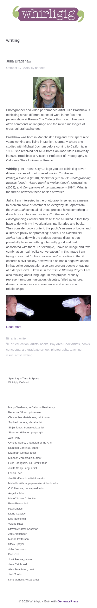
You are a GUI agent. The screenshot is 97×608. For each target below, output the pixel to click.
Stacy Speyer (16, 544)
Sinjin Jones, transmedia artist (26, 427)
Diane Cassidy (17, 513)
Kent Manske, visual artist (23, 579)
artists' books (39, 344)
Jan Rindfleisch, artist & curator (26, 478)
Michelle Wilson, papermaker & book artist (33, 483)
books (86, 344)
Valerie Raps (15, 523)
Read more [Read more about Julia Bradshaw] (13, 327)
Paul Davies (15, 508)
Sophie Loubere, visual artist (25, 422)
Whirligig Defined (18, 382)
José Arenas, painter (20, 559)
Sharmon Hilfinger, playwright (25, 432)
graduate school (38, 349)
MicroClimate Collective (22, 498)
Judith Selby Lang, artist (22, 468)
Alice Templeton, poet (21, 569)
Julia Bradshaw (18, 61)
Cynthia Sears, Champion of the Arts (30, 442)
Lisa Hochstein (17, 518)
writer (23, 338)
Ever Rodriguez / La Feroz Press (27, 462)
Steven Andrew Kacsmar (23, 528)
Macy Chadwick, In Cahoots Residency (31, 407)
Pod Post (13, 554)
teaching (76, 349)
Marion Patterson (18, 539)
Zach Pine (14, 437)
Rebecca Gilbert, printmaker (25, 412)
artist (14, 338)
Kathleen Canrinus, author (23, 447)
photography (59, 349)
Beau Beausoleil (18, 503)
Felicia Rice (15, 473)
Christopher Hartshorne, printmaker (29, 417)
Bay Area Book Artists (65, 344)
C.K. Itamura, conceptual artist (26, 488)
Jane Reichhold (17, 564)
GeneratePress (68, 601)
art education (20, 344)
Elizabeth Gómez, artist (22, 452)
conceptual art (16, 349)
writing (27, 355)
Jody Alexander (17, 533)
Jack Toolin (14, 574)
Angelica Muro (16, 493)
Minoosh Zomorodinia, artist (24, 457)
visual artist (14, 355)
